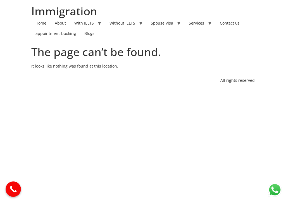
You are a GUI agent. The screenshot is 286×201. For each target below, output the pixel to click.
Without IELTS (122, 23)
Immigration (64, 11)
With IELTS (84, 23)
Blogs (89, 33)
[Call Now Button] (13, 189)
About (60, 23)
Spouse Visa (162, 23)
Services (196, 23)
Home (40, 23)
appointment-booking (55, 33)
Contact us (230, 23)
